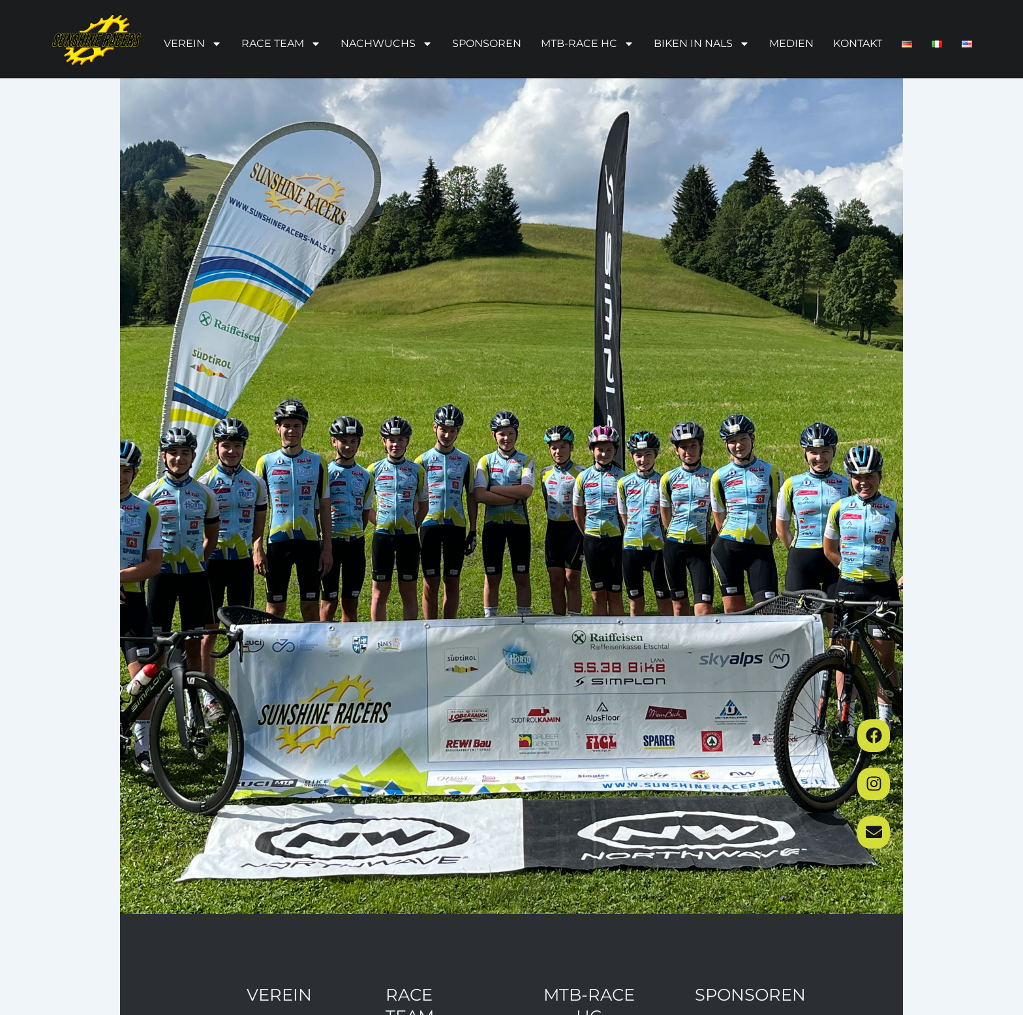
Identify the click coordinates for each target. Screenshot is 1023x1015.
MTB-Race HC (587, 43)
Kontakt (857, 43)
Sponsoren (486, 43)
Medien (791, 43)
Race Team (281, 43)
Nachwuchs (387, 43)
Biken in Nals (702, 43)
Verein (193, 43)
